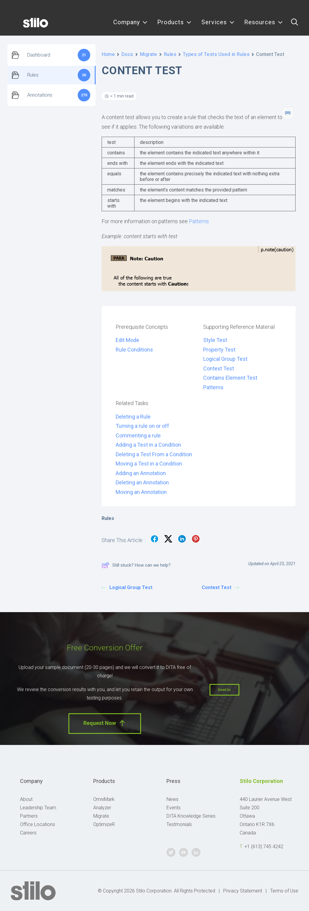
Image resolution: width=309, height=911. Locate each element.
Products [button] (174, 26)
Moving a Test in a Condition (149, 463)
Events (173, 807)
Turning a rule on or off (142, 426)
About (26, 799)
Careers (28, 833)
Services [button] (218, 26)
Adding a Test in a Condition (148, 445)
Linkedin (297, 8)
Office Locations (37, 824)
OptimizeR (104, 824)
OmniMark (103, 799)
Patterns (199, 221)
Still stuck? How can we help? (136, 565)
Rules (170, 54)
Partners (29, 816)
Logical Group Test (225, 359)
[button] (294, 26)
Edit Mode (127, 340)
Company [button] (130, 26)
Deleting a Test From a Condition (154, 454)
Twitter (270, 8)
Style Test (215, 340)
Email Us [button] (224, 689)
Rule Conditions (134, 349)
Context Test (218, 368)
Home (108, 54)
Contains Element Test (230, 378)
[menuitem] (130, 26)
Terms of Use (284, 891)
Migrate (148, 54)
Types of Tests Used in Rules (216, 54)
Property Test (219, 349)
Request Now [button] (104, 723)
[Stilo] (26, 26)
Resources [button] (263, 26)
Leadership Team (38, 807)
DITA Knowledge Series (190, 816)
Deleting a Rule (133, 416)
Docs (127, 54)
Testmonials (179, 824)
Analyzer (102, 807)
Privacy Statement (242, 891)
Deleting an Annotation (142, 482)
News (172, 799)
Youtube (284, 8)
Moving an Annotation (141, 492)
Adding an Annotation (141, 473)
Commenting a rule (138, 435)
